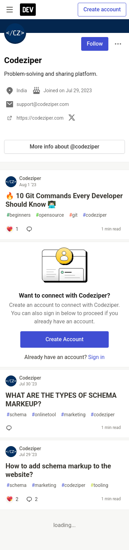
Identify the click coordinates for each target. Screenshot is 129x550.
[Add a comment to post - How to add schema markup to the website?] (12, 499)
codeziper (95, 215)
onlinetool (44, 414)
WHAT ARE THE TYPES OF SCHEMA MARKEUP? (61, 399)
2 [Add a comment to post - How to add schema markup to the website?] (31, 499)
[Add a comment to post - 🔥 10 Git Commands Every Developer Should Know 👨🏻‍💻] (12, 229)
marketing (73, 414)
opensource (50, 215)
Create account (102, 9)
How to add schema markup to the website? (58, 470)
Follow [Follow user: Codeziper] (95, 43)
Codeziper (30, 178)
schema (16, 414)
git (73, 215)
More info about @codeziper (64, 146)
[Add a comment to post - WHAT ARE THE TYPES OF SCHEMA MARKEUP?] (10, 427)
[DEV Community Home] (27, 9)
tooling (99, 485)
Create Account (64, 339)
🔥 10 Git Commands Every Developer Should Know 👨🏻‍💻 (64, 200)
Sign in (96, 357)
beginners (19, 215)
